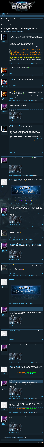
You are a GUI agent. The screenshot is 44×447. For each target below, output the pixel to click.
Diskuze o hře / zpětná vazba (10, 22)
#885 (42, 120)
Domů (41, 442)
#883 (42, 85)
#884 (42, 98)
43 (15, 31)
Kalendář (8, 13)
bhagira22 (17, 203)
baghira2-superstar (18, 63)
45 (18, 31)
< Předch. (8, 31)
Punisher (10, 339)
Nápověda (38, 442)
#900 (42, 432)
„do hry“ (28, 29)
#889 (42, 224)
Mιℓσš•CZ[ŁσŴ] (4, 86)
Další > (22, 31)
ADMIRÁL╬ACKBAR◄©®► (4, 112)
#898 (42, 396)
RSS (42, 442)
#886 (42, 152)
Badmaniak (4, 74)
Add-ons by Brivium (9, 445)
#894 (42, 325)
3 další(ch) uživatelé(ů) (30, 63)
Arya (2, 186)
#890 (42, 237)
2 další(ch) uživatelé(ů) (30, 175)
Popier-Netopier (24, 63)
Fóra (4, 13)
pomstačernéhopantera (12, 63)
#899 (42, 410)
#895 (42, 339)
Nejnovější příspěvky (5, 15)
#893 (42, 301)
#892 (42, 273)
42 (14, 31)
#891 (42, 259)
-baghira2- (3, 41)
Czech (2, 442)
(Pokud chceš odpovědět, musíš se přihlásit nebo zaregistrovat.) (34, 437)
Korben (21, 22)
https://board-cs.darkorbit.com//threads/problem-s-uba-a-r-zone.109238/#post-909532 (25, 244)
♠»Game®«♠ (4, 237)
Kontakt (35, 442)
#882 (42, 73)
